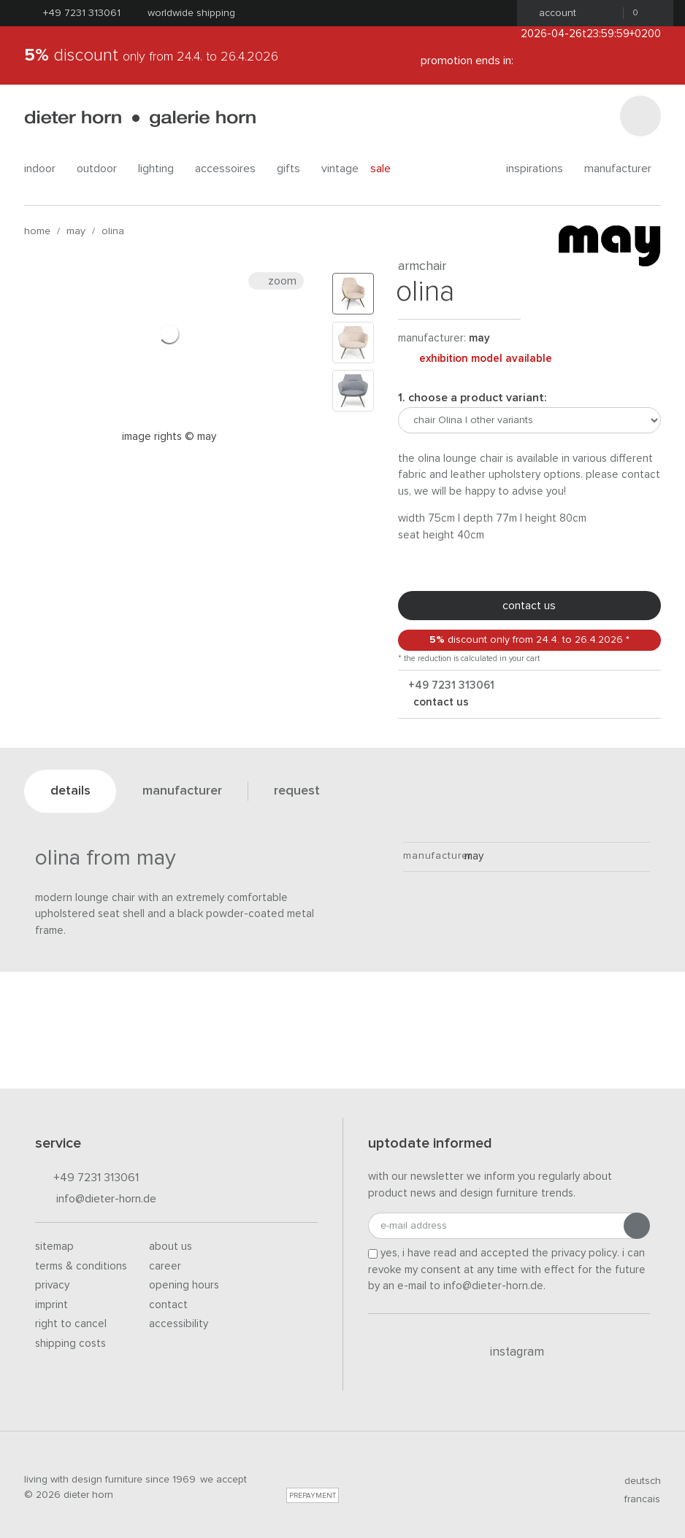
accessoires (230, 168)
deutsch (636, 1481)
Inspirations (539, 168)
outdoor (101, 168)
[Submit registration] (637, 1226)
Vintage (340, 168)
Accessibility (178, 1323)
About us (170, 1246)
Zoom (276, 281)
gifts (293, 168)
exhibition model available (475, 359)
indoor (44, 168)
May (75, 231)
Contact (168, 1304)
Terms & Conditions (81, 1266)
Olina (113, 231)
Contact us (529, 605)
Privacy (52, 1285)
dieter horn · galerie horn (140, 118)
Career (165, 1266)
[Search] (640, 116)
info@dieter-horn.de (95, 1200)
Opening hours (184, 1285)
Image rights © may (169, 436)
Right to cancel (71, 1323)
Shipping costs (70, 1343)
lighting (160, 168)
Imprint (51, 1304)
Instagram (508, 1352)
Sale (388, 168)
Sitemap (54, 1246)
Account (553, 13)
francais (636, 1499)
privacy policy (584, 1253)
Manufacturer (622, 168)
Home (37, 231)
